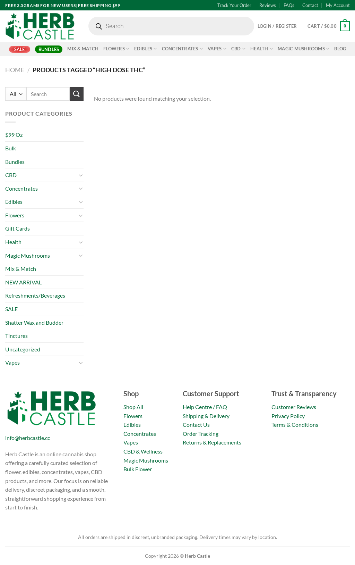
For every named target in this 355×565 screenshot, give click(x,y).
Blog (340, 48)
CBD (238, 48)
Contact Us (196, 424)
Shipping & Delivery (206, 416)
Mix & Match (82, 48)
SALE (19, 49)
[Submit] (77, 94)
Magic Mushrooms (303, 48)
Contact (310, 5)
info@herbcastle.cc (27, 437)
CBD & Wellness (143, 451)
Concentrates (182, 48)
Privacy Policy (288, 416)
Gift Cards (17, 228)
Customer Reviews (293, 407)
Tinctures (16, 335)
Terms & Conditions (294, 424)
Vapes (217, 48)
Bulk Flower (137, 469)
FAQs (289, 5)
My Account (338, 5)
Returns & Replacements (212, 442)
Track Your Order (234, 5)
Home (14, 70)
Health (261, 48)
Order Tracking (200, 433)
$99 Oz (14, 134)
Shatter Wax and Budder (34, 322)
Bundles (48, 49)
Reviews (267, 5)
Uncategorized (22, 349)
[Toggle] (81, 175)
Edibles (145, 48)
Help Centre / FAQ (205, 407)
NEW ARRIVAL (23, 282)
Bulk (10, 148)
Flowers (116, 48)
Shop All (133, 407)
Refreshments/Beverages (35, 295)
